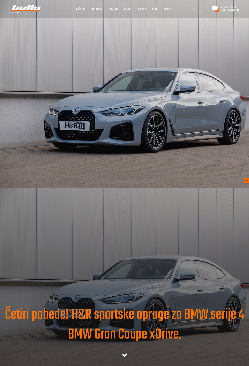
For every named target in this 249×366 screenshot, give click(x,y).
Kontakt (168, 9)
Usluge (128, 9)
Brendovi (97, 9)
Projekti (113, 9)
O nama (142, 9)
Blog (154, 9)
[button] (246, 180)
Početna (80, 9)
